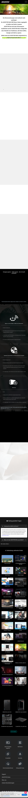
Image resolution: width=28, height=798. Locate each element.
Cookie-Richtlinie (7, 795)
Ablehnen (18, 794)
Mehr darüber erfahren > (5, 535)
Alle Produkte (13, 731)
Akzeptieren (24, 794)
